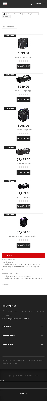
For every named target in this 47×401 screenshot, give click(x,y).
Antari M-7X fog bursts (24, 130)
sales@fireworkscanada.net (17, 319)
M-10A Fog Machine (24, 163)
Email (2, 380)
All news (5, 285)
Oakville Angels (7, 262)
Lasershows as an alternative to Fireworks (16, 276)
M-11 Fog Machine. (23, 197)
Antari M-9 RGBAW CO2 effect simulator (23, 236)
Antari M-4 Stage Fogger (23, 57)
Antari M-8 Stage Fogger (23, 91)
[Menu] (44, 4)
